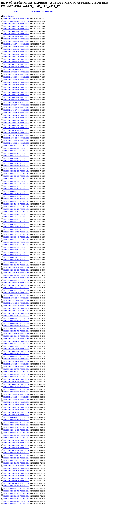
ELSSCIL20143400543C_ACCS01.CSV (16, 270)
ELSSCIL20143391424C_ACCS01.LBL (16, 168)
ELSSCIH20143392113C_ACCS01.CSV (16, 310)
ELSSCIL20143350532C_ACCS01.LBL (16, 145)
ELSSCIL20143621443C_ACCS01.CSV (16, 374)
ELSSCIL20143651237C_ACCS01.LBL (16, 265)
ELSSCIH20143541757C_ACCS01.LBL (16, 110)
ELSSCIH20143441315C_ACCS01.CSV (16, 402)
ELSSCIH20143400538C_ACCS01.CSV (16, 18)
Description (49, 11)
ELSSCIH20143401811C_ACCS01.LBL (16, 62)
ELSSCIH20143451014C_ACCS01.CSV (16, 283)
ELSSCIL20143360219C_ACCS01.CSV (16, 295)
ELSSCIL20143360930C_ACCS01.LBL (16, 153)
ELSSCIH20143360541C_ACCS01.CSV (16, 277)
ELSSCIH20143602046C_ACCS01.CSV (16, 415)
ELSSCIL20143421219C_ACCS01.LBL (16, 196)
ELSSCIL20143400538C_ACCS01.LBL (16, 176)
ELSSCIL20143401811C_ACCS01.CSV (16, 318)
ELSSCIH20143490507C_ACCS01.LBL (16, 95)
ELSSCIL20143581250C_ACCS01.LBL (16, 242)
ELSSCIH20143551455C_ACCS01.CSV (16, 361)
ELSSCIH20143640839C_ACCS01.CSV (16, 349)
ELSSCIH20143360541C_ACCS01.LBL (16, 29)
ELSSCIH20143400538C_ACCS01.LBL (16, 54)
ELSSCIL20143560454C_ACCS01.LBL (16, 237)
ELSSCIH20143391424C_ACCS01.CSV (16, 341)
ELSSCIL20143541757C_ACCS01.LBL (16, 232)
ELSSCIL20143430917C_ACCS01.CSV (16, 491)
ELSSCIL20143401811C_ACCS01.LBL (16, 184)
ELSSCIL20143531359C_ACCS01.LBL (16, 229)
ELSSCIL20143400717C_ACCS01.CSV (16, 369)
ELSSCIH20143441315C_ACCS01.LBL (16, 79)
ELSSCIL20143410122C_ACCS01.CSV (16, 343)
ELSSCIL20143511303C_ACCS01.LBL (16, 224)
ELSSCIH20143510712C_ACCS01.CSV (16, 285)
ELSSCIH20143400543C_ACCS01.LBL (16, 57)
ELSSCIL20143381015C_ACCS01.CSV (16, 321)
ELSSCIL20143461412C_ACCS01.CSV (16, 488)
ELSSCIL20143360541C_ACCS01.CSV (16, 280)
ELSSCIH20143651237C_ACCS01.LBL (16, 143)
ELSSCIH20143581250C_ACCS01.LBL (16, 120)
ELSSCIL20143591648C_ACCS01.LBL (16, 244)
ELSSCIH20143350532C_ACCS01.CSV (16, 445)
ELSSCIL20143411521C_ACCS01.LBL (16, 191)
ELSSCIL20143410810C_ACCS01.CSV (16, 316)
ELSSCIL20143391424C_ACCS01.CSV (16, 346)
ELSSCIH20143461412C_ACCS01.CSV (16, 481)
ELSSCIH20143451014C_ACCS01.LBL (16, 82)
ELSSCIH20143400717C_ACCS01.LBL (16, 59)
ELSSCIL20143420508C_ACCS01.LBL (16, 194)
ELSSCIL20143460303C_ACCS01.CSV (16, 356)
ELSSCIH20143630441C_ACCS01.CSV (16, 379)
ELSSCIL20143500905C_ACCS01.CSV (16, 460)
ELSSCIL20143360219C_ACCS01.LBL (16, 148)
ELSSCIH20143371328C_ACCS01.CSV (16, 440)
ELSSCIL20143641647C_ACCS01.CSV (16, 417)
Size (43, 11)
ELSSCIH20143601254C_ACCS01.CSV (16, 333)
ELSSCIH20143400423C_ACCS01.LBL (16, 51)
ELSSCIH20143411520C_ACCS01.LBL (16, 69)
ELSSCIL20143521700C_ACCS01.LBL (16, 227)
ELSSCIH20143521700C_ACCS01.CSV (16, 407)
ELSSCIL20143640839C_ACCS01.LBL (16, 260)
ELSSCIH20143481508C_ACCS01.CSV (16, 364)
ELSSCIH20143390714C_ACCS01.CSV (16, 308)
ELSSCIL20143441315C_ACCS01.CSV (16, 430)
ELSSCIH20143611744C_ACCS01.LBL (16, 130)
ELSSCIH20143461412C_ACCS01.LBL (16, 87)
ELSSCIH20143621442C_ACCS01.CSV (16, 366)
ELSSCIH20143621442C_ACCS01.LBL (16, 133)
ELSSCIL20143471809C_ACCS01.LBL (16, 211)
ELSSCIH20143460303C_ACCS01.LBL (16, 84)
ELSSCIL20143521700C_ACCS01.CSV (16, 437)
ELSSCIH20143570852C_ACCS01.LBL (16, 117)
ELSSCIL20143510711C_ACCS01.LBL (16, 222)
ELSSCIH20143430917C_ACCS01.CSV (16, 476)
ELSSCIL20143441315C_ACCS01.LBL (16, 201)
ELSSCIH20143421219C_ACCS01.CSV (16, 410)
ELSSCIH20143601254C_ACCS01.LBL (16, 125)
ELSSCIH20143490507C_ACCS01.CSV (16, 473)
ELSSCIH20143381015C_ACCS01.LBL (16, 39)
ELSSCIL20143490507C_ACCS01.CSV (16, 486)
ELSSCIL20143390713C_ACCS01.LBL (16, 166)
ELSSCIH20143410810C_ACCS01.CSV (16, 298)
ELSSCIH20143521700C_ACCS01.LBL (16, 105)
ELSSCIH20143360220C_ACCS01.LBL (16, 26)
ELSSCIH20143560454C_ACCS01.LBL (16, 115)
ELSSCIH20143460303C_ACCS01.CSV (16, 351)
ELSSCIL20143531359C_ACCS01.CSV (16, 498)
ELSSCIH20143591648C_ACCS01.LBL (16, 123)
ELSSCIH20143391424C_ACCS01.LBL (16, 46)
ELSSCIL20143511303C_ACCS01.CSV (16, 503)
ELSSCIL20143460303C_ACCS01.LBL (16, 206)
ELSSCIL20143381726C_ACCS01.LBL (16, 163)
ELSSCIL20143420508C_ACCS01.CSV (16, 323)
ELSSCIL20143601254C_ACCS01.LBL (16, 247)
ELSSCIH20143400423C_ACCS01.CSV (16, 272)
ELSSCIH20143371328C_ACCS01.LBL (16, 36)
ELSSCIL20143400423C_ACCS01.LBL (16, 173)
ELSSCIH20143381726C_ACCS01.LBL (16, 41)
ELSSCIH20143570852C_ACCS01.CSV (16, 465)
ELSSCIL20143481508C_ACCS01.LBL (16, 214)
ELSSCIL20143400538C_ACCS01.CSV (16, 21)
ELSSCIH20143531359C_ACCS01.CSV (16, 478)
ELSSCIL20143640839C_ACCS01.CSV (16, 354)
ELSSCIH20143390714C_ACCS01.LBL (16, 44)
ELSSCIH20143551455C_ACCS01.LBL (16, 112)
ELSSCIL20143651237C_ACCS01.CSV (16, 463)
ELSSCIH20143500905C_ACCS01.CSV (16, 448)
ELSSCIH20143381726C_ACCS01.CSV (16, 384)
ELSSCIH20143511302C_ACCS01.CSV (16, 483)
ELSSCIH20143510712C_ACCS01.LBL (16, 100)
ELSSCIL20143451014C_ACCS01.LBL (16, 204)
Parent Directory (8, 16)
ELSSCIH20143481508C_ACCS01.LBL (16, 92)
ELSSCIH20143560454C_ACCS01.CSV (16, 470)
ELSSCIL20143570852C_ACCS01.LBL (16, 239)
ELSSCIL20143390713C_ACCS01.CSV (16, 326)
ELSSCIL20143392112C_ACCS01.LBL (16, 171)
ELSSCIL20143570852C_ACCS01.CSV (16, 501)
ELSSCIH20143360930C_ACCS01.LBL (16, 31)
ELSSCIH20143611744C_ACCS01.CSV (16, 412)
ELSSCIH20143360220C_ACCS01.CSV (16, 293)
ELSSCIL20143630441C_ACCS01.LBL (16, 257)
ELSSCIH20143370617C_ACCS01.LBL (16, 34)
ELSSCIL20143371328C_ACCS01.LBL (16, 158)
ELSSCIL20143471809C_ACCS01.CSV (16, 422)
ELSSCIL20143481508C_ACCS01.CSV (16, 371)
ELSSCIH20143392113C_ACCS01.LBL (16, 49)
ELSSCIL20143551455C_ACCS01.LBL (16, 234)
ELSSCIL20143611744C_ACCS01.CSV (16, 432)
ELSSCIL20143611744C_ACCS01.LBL (16, 252)
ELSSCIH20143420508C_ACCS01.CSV (16, 300)
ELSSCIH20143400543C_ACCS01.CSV (16, 267)
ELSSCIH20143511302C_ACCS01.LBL (16, 102)
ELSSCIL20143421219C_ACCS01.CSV (16, 427)
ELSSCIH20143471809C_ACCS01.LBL (16, 90)
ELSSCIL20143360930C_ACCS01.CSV (16, 455)
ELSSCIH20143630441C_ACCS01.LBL (16, 135)
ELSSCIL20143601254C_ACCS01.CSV (16, 336)
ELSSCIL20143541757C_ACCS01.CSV (16, 425)
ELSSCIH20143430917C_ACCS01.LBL (16, 77)
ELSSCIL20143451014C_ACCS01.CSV (16, 288)
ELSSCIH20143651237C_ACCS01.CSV (16, 450)
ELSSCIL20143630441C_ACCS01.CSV (16, 387)
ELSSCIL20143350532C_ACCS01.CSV (16, 458)
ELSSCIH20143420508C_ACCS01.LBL (16, 72)
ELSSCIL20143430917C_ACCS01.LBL (16, 199)
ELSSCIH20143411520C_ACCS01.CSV (16, 382)
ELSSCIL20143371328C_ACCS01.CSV (16, 453)
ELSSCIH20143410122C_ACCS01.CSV (16, 338)
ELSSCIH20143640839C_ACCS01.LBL (16, 138)
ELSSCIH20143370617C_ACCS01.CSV (16, 313)
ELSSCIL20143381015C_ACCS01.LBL (16, 161)
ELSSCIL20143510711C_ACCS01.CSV (16, 290)
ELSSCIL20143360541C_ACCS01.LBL (16, 150)
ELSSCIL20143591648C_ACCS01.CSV (16, 420)
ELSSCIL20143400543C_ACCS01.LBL (16, 178)
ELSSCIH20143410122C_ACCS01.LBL (16, 64)
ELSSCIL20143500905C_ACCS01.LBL (16, 219)
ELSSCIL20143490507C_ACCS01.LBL (16, 217)
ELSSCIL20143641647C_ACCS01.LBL (16, 262)
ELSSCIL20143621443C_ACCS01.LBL (16, 255)
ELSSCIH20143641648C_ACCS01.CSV (16, 394)
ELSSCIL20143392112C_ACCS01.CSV (16, 328)
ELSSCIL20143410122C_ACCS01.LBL (16, 186)
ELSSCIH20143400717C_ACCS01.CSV (16, 359)
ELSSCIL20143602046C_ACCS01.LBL (16, 250)
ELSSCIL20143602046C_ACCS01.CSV (16, 435)
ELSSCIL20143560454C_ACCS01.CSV (16, 493)
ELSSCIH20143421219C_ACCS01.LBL (16, 74)
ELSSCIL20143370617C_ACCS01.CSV (16, 331)
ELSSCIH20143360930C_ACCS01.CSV (16, 443)
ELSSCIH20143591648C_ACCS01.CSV (16, 397)
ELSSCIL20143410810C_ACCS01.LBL (16, 189)
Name (16, 11)
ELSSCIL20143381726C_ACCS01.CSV (16, 392)
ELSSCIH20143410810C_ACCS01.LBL (16, 67)
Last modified (35, 11)
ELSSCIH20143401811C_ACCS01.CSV (16, 303)
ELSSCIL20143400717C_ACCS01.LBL (16, 181)
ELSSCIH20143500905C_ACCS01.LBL (16, 97)
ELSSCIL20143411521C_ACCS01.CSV (16, 389)
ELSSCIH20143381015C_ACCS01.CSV (16, 305)
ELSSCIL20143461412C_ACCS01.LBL (16, 209)
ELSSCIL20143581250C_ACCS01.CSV (16, 496)
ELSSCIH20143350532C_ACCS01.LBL (16, 24)
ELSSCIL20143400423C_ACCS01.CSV (16, 275)
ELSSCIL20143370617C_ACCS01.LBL (16, 156)
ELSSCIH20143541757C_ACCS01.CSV (16, 399)
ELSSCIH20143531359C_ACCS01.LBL (16, 107)
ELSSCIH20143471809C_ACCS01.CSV (16, 404)
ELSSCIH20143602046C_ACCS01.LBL (16, 128)
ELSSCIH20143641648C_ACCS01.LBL (16, 140)
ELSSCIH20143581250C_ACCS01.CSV (16, 468)
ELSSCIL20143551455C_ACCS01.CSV (16, 377)
